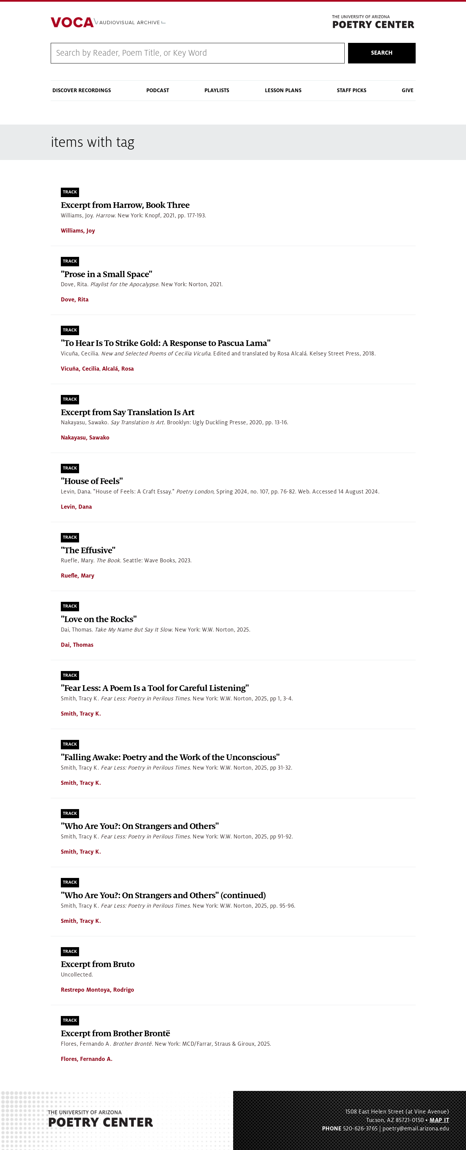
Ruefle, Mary (77, 576)
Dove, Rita (75, 300)
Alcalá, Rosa (118, 369)
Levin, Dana (76, 507)
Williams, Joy (78, 231)
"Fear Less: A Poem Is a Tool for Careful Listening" (155, 688)
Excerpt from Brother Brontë (115, 1033)
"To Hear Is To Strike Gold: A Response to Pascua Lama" (165, 343)
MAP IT (439, 1120)
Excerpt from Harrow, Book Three (125, 205)
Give (408, 90)
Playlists (216, 90)
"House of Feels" (92, 481)
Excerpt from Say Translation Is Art (127, 412)
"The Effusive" (88, 550)
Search (382, 53)
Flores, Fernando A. (87, 1059)
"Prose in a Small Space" (106, 274)
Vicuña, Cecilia (80, 369)
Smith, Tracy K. (81, 714)
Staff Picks (351, 90)
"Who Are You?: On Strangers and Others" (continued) (163, 895)
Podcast (157, 90)
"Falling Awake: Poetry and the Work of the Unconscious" (170, 757)
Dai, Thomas (77, 645)
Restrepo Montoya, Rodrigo (97, 990)
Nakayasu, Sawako (85, 438)
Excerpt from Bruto (97, 964)
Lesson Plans (283, 90)
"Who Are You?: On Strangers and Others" (140, 826)
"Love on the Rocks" (99, 619)
